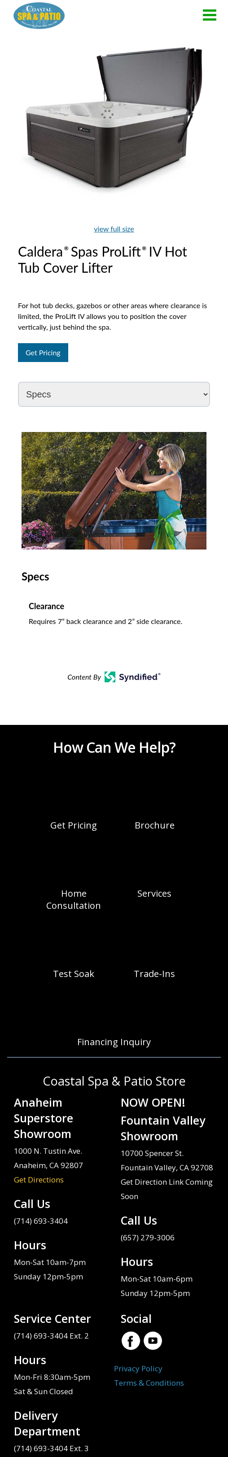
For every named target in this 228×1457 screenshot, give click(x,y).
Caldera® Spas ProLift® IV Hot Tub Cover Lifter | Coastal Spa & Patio (39, 15)
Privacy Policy (138, 1368)
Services (154, 893)
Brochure (155, 825)
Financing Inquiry (114, 1042)
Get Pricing (43, 352)
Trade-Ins (154, 974)
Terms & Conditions (149, 1383)
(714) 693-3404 (41, 1221)
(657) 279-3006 (148, 1237)
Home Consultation (73, 899)
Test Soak (73, 974)
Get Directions (39, 1179)
